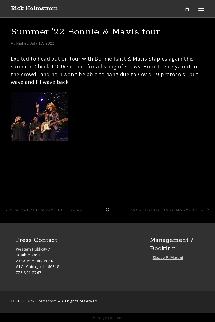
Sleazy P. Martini (168, 257)
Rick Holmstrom (42, 301)
